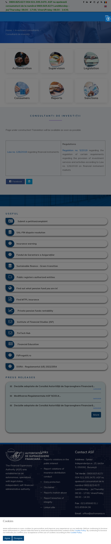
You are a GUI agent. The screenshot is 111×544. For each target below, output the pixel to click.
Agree (7, 538)
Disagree (18, 538)
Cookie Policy (80, 530)
